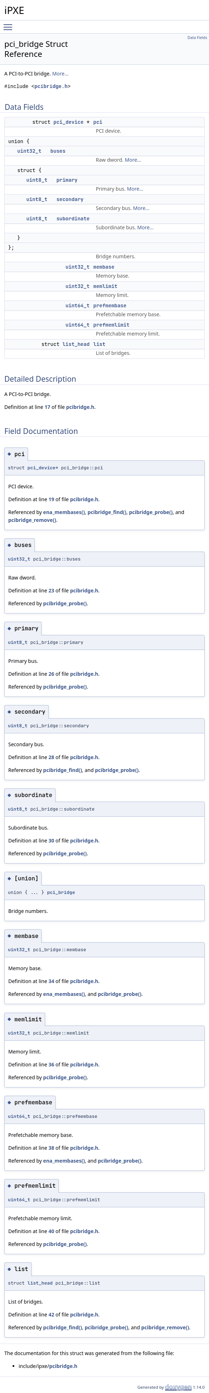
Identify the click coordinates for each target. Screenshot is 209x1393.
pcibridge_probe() (151, 512)
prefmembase (109, 305)
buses (58, 151)
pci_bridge (61, 892)
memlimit (105, 286)
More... (60, 73)
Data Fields (197, 37)
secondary (70, 199)
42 (51, 1314)
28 (51, 757)
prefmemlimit (111, 325)
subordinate (72, 218)
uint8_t (36, 180)
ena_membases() (64, 512)
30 (51, 840)
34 (51, 981)
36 (51, 1064)
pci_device (68, 122)
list (99, 344)
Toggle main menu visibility (10, 24)
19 (51, 499)
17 (47, 407)
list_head (76, 344)
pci (97, 122)
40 (51, 1231)
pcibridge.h (50, 86)
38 (51, 1147)
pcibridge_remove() (32, 520)
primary (66, 180)
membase (103, 267)
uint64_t (78, 305)
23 (51, 590)
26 (51, 673)
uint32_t (29, 151)
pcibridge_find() (106, 512)
